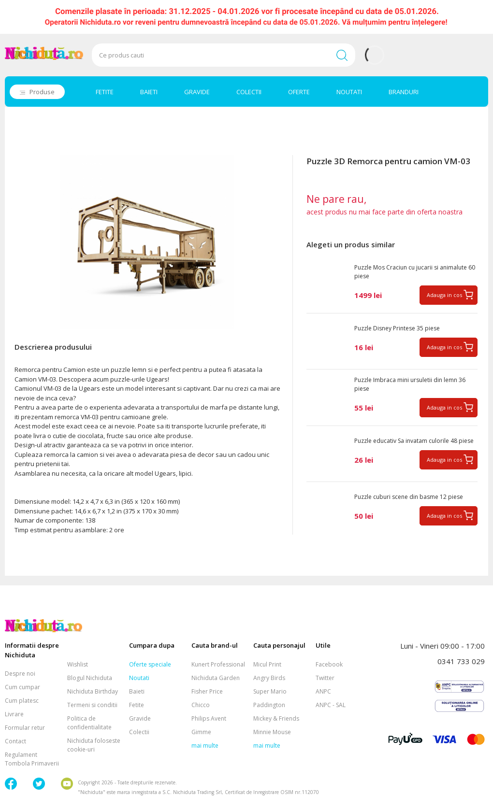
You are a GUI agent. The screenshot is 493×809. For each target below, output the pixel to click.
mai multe (204, 745)
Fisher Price (207, 691)
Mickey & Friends (276, 718)
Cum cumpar (22, 687)
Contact (15, 741)
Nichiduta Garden (215, 678)
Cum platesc (22, 700)
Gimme (201, 732)
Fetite (136, 705)
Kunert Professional (218, 664)
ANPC (323, 691)
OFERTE (299, 91)
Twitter (325, 678)
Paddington (269, 705)
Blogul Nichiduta (89, 678)
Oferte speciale (150, 664)
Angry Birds (269, 678)
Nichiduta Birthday (92, 691)
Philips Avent (208, 718)
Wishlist (77, 664)
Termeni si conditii (92, 705)
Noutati (139, 678)
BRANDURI (404, 91)
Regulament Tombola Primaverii (32, 759)
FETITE (105, 91)
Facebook (329, 664)
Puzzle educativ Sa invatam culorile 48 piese (414, 441)
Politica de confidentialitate (89, 722)
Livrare (14, 714)
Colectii (139, 732)
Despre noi (20, 673)
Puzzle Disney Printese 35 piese (397, 328)
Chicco (200, 705)
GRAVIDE (197, 91)
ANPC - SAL (331, 705)
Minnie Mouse (272, 732)
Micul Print (267, 664)
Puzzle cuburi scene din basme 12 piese (408, 497)
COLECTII (248, 91)
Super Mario (270, 691)
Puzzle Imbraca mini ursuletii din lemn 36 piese (409, 384)
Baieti (137, 691)
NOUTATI (349, 91)
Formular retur (25, 728)
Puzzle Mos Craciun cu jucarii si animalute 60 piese (414, 271)
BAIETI (149, 91)
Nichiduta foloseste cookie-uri (93, 745)
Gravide (140, 718)
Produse (42, 91)
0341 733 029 (461, 661)
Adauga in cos (444, 294)
